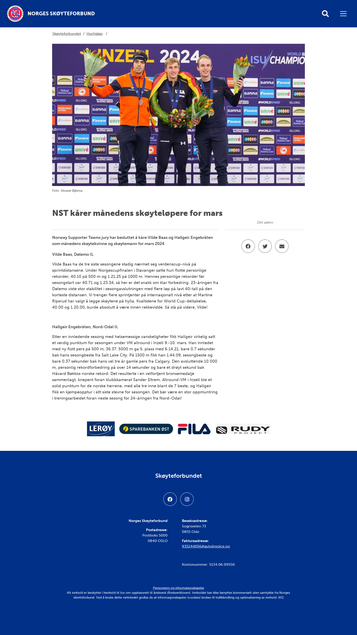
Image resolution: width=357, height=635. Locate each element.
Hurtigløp (95, 33)
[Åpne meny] (344, 14)
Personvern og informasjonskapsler (178, 588)
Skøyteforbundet (66, 33)
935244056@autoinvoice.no (206, 546)
